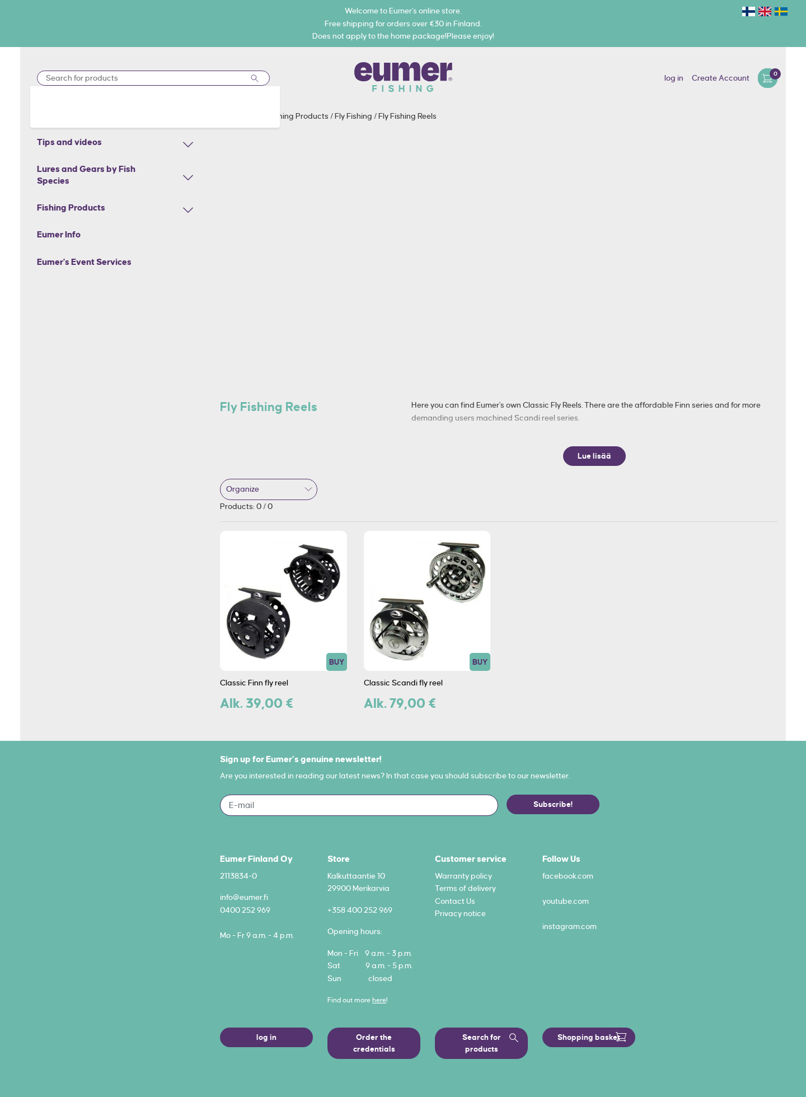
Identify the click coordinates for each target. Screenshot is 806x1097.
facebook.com (567, 875)
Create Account (720, 77)
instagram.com (569, 926)
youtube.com (565, 901)
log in (673, 77)
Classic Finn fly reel (254, 682)
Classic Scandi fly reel (403, 682)
